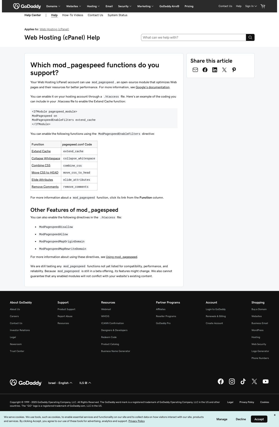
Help (238, 6)
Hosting (255, 337)
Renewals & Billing (216, 316)
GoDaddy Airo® (169, 6)
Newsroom (16, 344)
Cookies (264, 402)
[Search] (250, 37)
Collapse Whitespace (46, 158)
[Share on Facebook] (205, 70)
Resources (63, 323)
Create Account (214, 323)
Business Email (259, 323)
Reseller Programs (166, 316)
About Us (15, 309)
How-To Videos (72, 14)
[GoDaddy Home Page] (26, 382)
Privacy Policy (246, 402)
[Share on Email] (195, 70)
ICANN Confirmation (112, 323)
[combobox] (194, 37)
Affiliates (160, 309)
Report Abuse (65, 316)
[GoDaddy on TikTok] (243, 383)
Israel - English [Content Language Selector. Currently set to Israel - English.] (60, 382)
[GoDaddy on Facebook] (220, 383)
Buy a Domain (259, 309)
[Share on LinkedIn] (215, 70)
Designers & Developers (114, 330)
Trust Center (17, 351)
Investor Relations (20, 330)
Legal (13, 337)
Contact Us (225, 6)
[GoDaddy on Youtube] (265, 383)
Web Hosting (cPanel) (54, 29)
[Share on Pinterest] (234, 70)
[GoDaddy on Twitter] (254, 383)
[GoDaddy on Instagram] (231, 383)
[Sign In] (251, 6)
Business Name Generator (115, 351)
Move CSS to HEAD (45, 172)
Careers (14, 316)
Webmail (106, 309)
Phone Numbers (260, 358)
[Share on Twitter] (224, 70)
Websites (256, 316)
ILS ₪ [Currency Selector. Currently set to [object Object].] (85, 382)
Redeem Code (109, 337)
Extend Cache (41, 151)
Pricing (189, 6)
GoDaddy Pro (163, 323)
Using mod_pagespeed (121, 256)
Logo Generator (260, 351)
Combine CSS (41, 165)
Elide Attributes (42, 179)
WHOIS (105, 316)
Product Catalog (110, 344)
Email (109, 6)
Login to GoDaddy (216, 309)
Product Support (66, 309)
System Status (117, 14)
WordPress (257, 330)
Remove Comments (45, 186)
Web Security (258, 344)
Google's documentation (153, 87)
